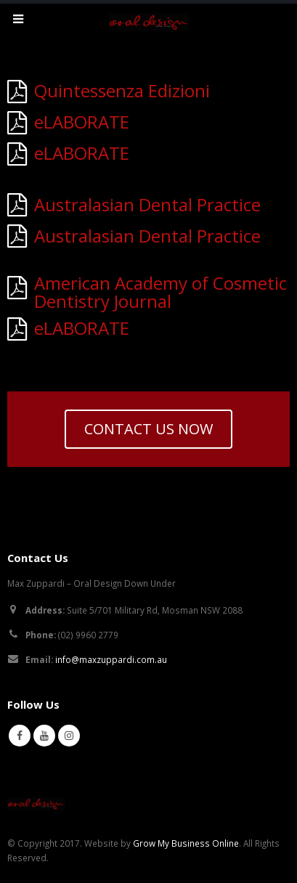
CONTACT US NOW (148, 429)
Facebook (19, 735)
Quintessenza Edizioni (122, 90)
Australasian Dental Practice (147, 204)
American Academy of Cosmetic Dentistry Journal (160, 292)
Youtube (44, 735)
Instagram (69, 735)
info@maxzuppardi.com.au (111, 659)
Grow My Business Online (186, 843)
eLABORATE (81, 122)
